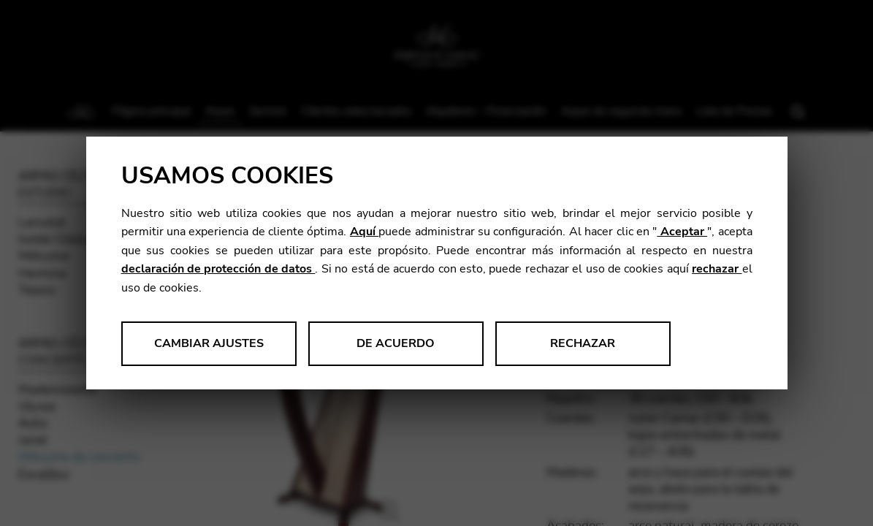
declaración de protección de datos (218, 269)
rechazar (717, 269)
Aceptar (682, 232)
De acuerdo (396, 343)
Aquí (364, 232)
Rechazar (582, 343)
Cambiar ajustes (209, 343)
